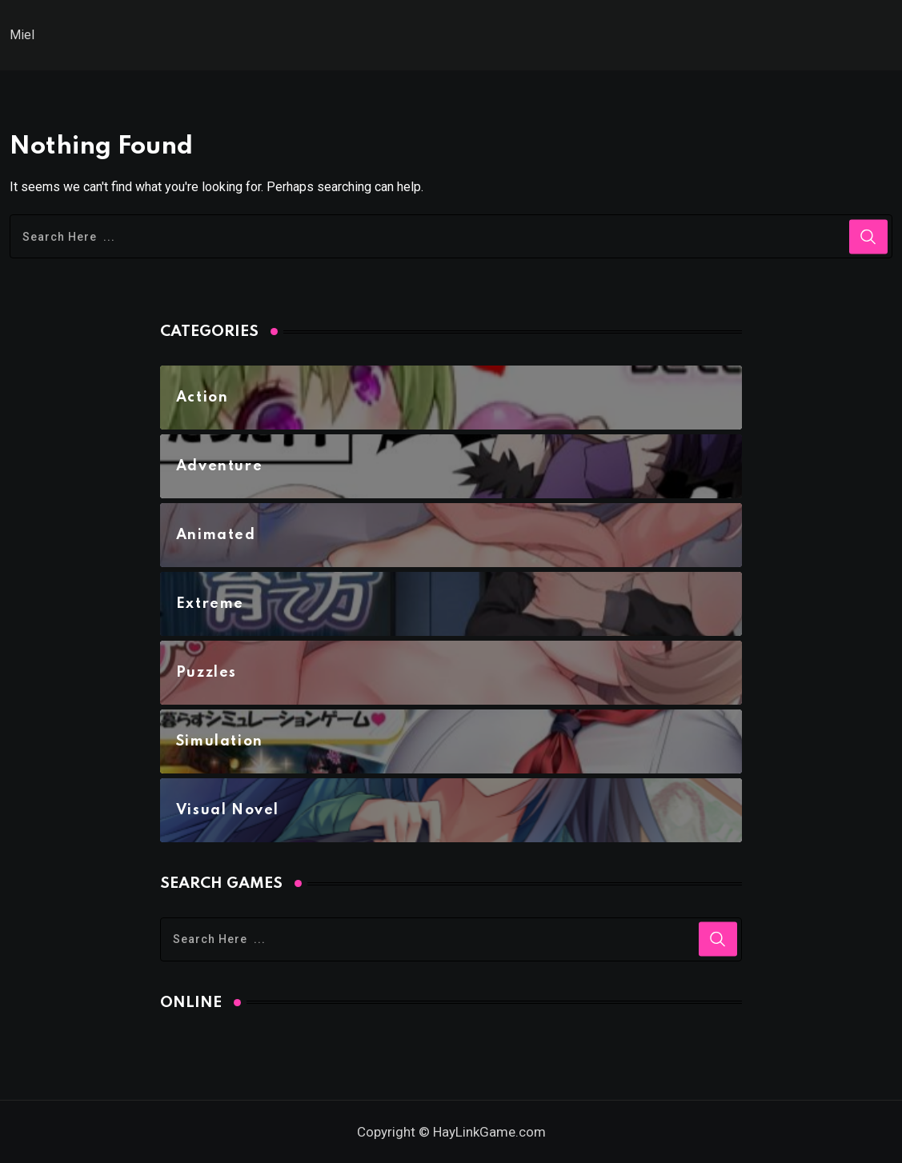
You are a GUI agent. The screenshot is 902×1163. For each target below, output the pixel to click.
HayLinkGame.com (489, 1132)
